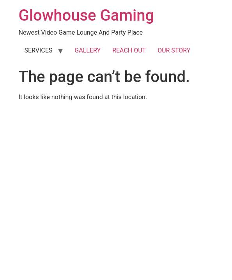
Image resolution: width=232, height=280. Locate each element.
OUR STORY (174, 50)
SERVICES (39, 50)
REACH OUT (129, 50)
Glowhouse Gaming (86, 15)
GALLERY (87, 50)
